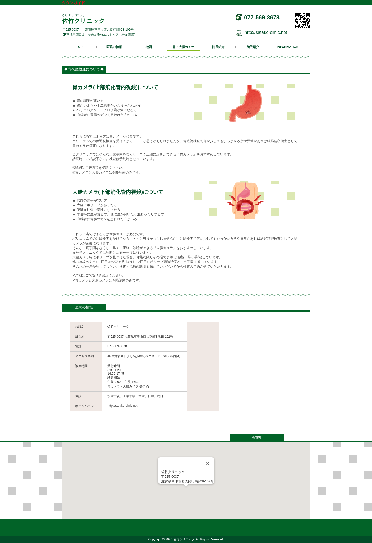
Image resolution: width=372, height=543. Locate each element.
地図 (149, 47)
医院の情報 (114, 47)
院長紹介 (218, 47)
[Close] (208, 463)
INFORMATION (288, 47)
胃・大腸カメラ (183, 47)
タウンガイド (77, 3)
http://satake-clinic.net (266, 32)
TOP (79, 47)
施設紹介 (253, 47)
